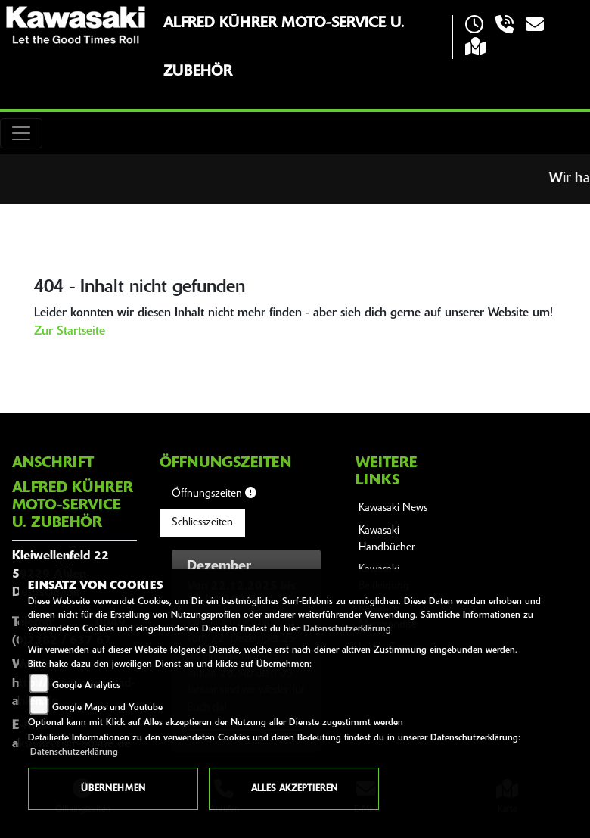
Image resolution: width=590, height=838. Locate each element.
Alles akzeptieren (294, 788)
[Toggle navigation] (21, 133)
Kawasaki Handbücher (387, 539)
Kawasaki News (393, 508)
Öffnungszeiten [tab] (214, 494)
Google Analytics (86, 685)
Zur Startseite (69, 332)
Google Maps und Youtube (107, 707)
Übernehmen (113, 788)
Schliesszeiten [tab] (202, 522)
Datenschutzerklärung (347, 629)
